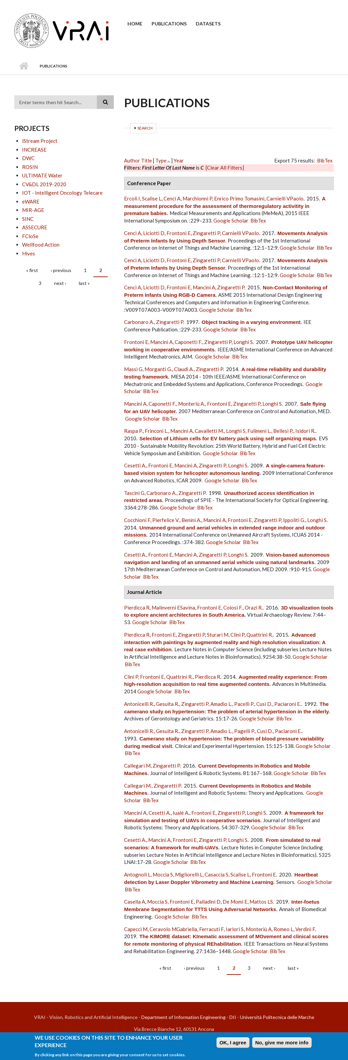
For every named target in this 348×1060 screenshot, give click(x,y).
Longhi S (243, 342)
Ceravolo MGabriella (173, 929)
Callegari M (137, 766)
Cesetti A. (135, 465)
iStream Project (39, 141)
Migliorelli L (189, 874)
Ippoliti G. (294, 520)
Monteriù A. (191, 404)
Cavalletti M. (209, 431)
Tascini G (134, 493)
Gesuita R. (167, 704)
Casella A (134, 902)
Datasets (208, 23)
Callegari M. (138, 786)
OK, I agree (233, 1043)
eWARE (30, 201)
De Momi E (235, 902)
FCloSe (30, 236)
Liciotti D (153, 233)
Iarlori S (235, 929)
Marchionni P (197, 198)
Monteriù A (259, 929)
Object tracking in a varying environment (251, 322)
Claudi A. (184, 369)
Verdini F (305, 929)
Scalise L (151, 198)
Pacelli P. (244, 704)
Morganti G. (158, 369)
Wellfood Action (40, 245)
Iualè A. (181, 813)
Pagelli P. (244, 731)
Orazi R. (254, 607)
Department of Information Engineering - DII (188, 1017)
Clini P (237, 635)
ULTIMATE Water (42, 175)
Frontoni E (179, 233)
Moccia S (163, 874)
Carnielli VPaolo (284, 198)
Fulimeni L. (259, 431)
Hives (28, 253)
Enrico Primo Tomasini (239, 198)
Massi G (133, 369)
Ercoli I (132, 198)
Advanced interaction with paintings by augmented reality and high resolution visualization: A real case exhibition (224, 642)
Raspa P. (133, 431)
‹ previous (61, 270)
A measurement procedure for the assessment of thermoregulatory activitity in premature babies (224, 206)
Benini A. (191, 520)
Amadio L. (221, 704)
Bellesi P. (283, 431)
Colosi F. (233, 607)
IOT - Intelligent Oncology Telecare (62, 193)
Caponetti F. (188, 342)
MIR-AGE (33, 210)
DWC (28, 158)
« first (32, 270)
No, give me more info (282, 1043)
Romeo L (283, 929)
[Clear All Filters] (225, 168)
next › (60, 283)
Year (179, 160)
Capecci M (135, 929)
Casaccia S (216, 874)
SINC (28, 219)
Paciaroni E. (287, 704)
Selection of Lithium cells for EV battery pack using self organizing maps (227, 438)
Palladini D (208, 902)
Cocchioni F (137, 520)
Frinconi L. (156, 431)
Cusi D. (264, 704)
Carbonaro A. (139, 322)
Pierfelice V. (165, 520)
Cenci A (171, 198)
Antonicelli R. (139, 704)
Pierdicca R (137, 607)
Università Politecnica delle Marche (277, 1017)
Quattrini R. (259, 635)
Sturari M (217, 635)
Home (134, 23)
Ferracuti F (211, 929)
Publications (169, 23)
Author (132, 160)
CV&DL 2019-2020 (44, 184)
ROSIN (30, 167)
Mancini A (204, 287)
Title (146, 160)
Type (161, 160)
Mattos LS (261, 902)
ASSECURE (34, 227)
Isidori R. (305, 431)
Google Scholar (230, 220)
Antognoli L (137, 874)
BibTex (325, 160)
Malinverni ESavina (173, 607)
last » (84, 283)
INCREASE (34, 150)
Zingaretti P (206, 233)
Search (145, 128)
